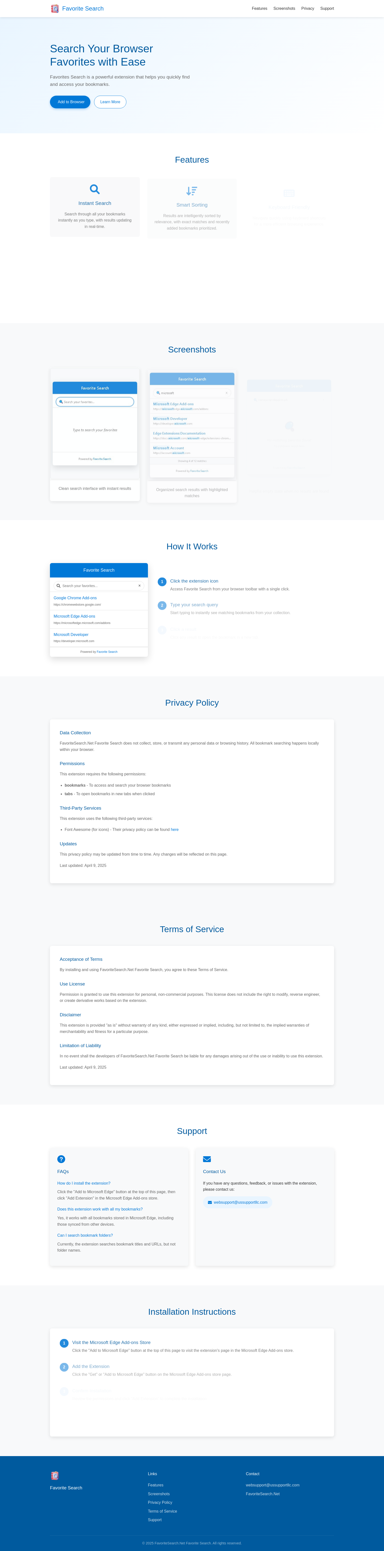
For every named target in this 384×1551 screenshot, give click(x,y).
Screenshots (284, 8)
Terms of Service (162, 1511)
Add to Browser (71, 102)
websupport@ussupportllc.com (237, 1202)
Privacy (307, 8)
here (175, 829)
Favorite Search (107, 652)
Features (259, 8)
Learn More (110, 102)
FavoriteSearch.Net (263, 1494)
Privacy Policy (160, 1502)
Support (327, 8)
